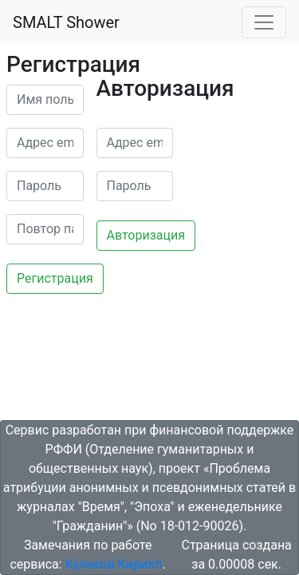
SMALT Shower (66, 22)
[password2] (45, 229)
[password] (45, 186)
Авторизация (146, 235)
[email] (45, 143)
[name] (45, 100)
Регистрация (55, 278)
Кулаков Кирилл (114, 564)
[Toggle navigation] (264, 22)
